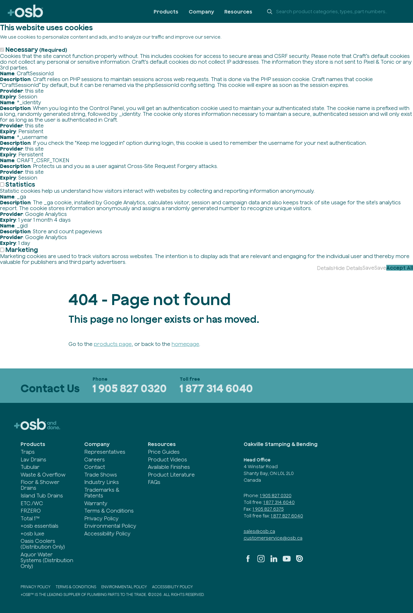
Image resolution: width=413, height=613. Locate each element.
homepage (185, 344)
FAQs (154, 482)
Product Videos (167, 459)
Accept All (399, 268)
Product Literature (171, 475)
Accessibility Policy (107, 533)
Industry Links (101, 482)
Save (368, 268)
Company (201, 11)
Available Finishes (169, 467)
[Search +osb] (334, 11)
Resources (238, 11)
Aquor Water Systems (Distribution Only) (47, 560)
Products (166, 11)
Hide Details (348, 268)
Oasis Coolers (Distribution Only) (43, 544)
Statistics (20, 184)
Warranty (95, 503)
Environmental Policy (110, 526)
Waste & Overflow (43, 475)
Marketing (21, 249)
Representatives (104, 452)
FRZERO (31, 511)
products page (113, 344)
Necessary (36, 49)
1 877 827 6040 (287, 515)
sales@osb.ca (259, 531)
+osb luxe (32, 533)
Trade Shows (100, 475)
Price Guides (164, 452)
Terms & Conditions (109, 511)
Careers (94, 459)
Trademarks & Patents (101, 492)
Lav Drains (33, 459)
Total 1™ (30, 518)
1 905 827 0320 (130, 388)
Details (325, 268)
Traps (28, 452)
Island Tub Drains (42, 495)
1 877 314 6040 (216, 388)
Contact (94, 467)
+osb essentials (39, 526)
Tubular (30, 467)
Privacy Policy (101, 518)
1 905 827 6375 (268, 509)
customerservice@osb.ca (273, 538)
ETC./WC (32, 503)
